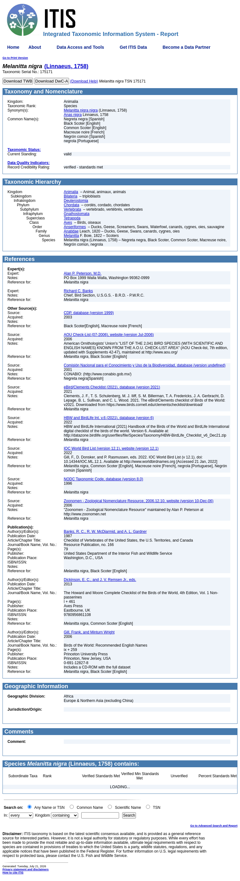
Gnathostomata (76, 214)
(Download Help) (84, 81)
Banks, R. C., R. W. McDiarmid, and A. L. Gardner (105, 531)
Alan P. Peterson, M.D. (83, 273)
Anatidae (71, 231)
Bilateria (70, 196)
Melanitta (71, 235)
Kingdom (42, 815)
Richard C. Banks (78, 291)
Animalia (71, 192)
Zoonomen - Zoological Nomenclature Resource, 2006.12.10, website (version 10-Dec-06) (138, 501)
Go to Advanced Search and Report (214, 825)
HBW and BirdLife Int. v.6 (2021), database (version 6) (109, 418)
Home (13, 47)
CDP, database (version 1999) (89, 313)
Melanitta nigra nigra (81, 110)
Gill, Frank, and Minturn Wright (89, 632)
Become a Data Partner (186, 47)
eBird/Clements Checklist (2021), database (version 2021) (112, 387)
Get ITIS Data (133, 47)
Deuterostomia (76, 200)
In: (6, 815)
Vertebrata (72, 209)
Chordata (71, 205)
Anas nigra (73, 115)
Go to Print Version (15, 57)
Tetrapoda (72, 218)
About (34, 47)
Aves (68, 222)
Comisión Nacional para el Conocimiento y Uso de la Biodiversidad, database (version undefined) (145, 365)
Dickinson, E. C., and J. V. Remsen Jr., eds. (100, 580)
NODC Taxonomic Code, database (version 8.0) (103, 479)
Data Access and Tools (80, 47)
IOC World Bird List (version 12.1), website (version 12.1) (111, 448)
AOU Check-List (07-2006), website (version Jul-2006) (109, 335)
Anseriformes (75, 227)
